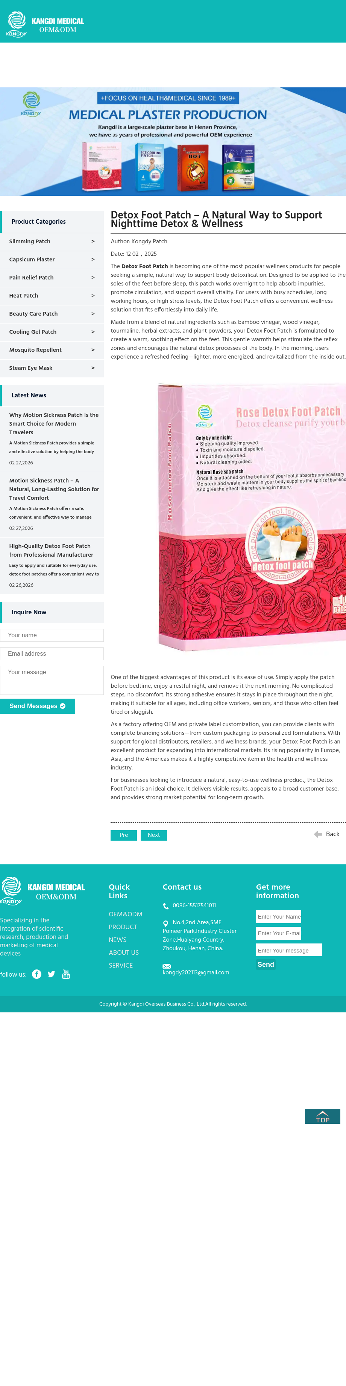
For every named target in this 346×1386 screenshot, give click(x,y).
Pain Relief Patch (31, 278)
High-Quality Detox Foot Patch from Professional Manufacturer (51, 551)
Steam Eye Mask (31, 368)
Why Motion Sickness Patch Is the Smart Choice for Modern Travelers (54, 424)
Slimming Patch (30, 242)
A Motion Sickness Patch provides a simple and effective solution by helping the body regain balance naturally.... (51, 452)
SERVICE (294, 58)
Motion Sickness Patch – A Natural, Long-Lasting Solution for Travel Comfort (54, 489)
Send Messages (37, 706)
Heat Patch (23, 296)
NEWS (217, 58)
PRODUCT (181, 58)
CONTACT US (108, 80)
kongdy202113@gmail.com (195, 973)
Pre (124, 835)
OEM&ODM (138, 58)
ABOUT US (254, 58)
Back (333, 834)
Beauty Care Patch (33, 314)
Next (154, 835)
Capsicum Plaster (32, 260)
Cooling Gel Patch (33, 332)
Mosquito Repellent (35, 350)
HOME (99, 58)
